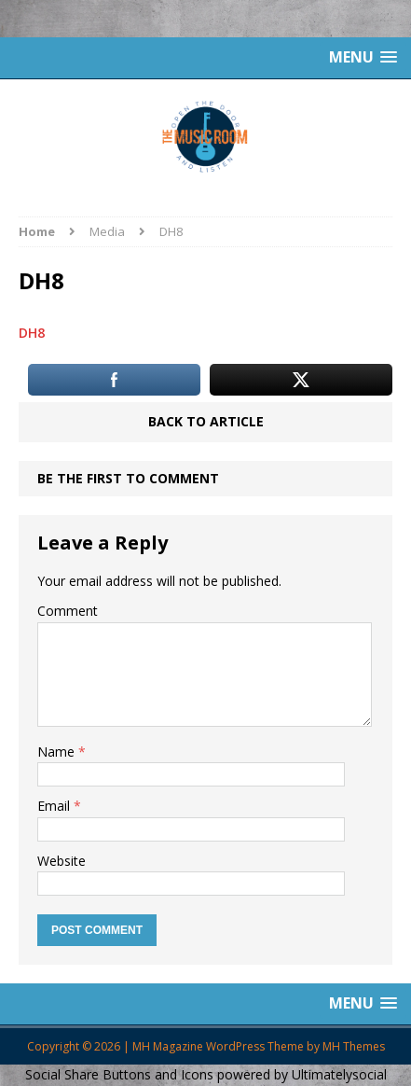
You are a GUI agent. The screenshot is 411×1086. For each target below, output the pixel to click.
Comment (67, 611)
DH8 (32, 332)
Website (61, 861)
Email (55, 805)
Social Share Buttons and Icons (119, 1074)
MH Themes (353, 1046)
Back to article (206, 421)
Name (57, 751)
